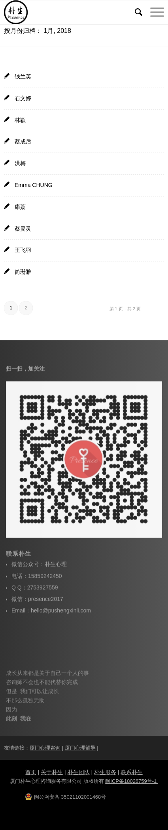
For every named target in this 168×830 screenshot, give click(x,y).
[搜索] (134, 12)
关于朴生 (52, 772)
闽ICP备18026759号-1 (131, 781)
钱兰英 (23, 76)
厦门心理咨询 (45, 748)
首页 (30, 772)
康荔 (20, 207)
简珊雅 (23, 272)
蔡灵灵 (23, 228)
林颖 (20, 120)
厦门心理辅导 (80, 748)
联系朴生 (132, 772)
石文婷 (23, 98)
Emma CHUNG (34, 185)
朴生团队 (79, 772)
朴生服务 (105, 772)
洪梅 (20, 163)
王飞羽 (23, 250)
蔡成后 (23, 141)
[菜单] (153, 12)
